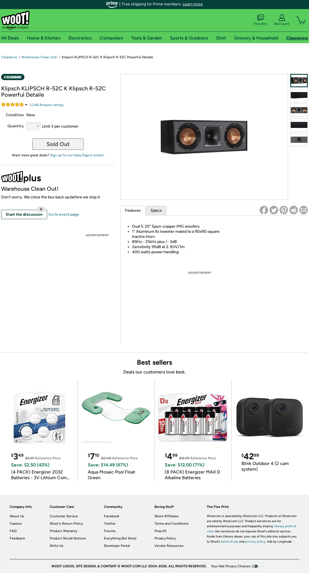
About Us (17, 516)
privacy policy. (255, 541)
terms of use (229, 541)
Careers (16, 524)
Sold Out (58, 144)
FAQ (13, 531)
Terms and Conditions (171, 524)
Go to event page (63, 214)
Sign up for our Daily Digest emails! (77, 155)
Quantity (15, 126)
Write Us (56, 546)
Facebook (111, 516)
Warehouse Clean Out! (39, 57)
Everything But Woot (120, 538)
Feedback (17, 538)
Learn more (193, 4)
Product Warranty (63, 531)
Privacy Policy (165, 538)
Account (281, 20)
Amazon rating (47, 105)
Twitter (110, 524)
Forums (260, 20)
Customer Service (64, 516)
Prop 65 (160, 531)
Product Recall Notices (68, 538)
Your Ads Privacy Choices (230, 566)
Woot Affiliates (166, 516)
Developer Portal (117, 546)
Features (133, 210)
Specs (156, 210)
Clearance (9, 57)
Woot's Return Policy (66, 524)
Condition (15, 115)
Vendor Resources (168, 546)
